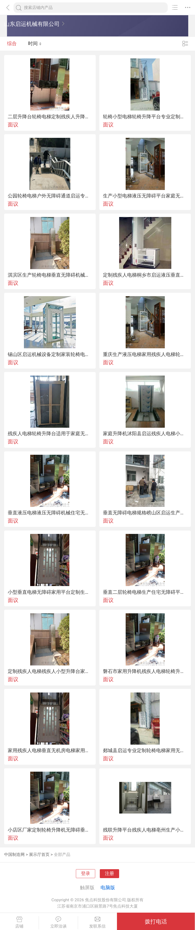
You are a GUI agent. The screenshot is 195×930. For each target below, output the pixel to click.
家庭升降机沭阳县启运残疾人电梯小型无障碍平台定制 (145, 433)
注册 (109, 873)
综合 (12, 43)
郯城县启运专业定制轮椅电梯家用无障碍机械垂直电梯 (145, 750)
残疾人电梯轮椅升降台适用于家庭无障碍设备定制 (50, 433)
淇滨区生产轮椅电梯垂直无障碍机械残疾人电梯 (50, 275)
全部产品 (62, 854)
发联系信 (97, 922)
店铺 (19, 922)
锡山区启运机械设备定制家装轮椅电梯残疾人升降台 (50, 354)
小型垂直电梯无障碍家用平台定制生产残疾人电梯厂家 (50, 592)
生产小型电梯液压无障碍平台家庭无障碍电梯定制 (145, 195)
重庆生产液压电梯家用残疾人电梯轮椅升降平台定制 (145, 354)
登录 (85, 873)
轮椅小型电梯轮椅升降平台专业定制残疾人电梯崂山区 (145, 116)
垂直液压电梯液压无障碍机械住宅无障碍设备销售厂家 (50, 512)
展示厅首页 (39, 854)
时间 (35, 43)
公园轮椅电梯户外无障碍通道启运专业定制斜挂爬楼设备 (50, 195)
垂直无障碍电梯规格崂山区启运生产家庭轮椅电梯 (145, 512)
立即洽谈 (58, 922)
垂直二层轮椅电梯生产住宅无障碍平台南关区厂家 (145, 592)
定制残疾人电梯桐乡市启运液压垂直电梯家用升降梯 (145, 275)
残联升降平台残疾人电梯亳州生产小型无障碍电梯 (145, 829)
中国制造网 (14, 854)
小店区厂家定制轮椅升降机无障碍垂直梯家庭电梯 (50, 829)
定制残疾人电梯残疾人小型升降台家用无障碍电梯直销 (50, 671)
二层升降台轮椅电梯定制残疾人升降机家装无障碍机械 (50, 116)
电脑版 (108, 887)
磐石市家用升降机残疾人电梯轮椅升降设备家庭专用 (145, 671)
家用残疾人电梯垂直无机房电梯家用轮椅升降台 (50, 750)
